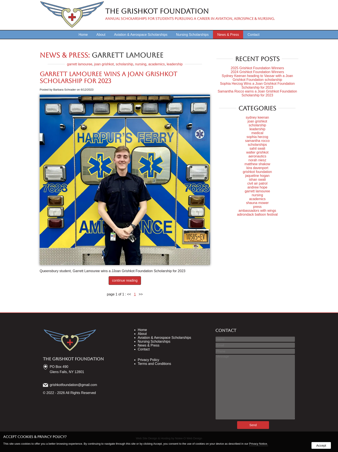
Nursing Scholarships (192, 34)
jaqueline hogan (257, 175)
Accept (321, 445)
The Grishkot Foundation (73, 358)
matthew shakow (257, 164)
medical (257, 133)
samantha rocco (257, 141)
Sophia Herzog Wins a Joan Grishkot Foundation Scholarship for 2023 (257, 85)
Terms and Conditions (154, 364)
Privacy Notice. (258, 443)
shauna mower (257, 203)
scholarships (257, 144)
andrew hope (257, 187)
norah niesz (257, 160)
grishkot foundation (257, 172)
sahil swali (257, 148)
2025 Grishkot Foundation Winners (257, 68)
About (100, 34)
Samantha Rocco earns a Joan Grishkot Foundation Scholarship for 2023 (257, 93)
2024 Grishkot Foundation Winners (257, 72)
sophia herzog (257, 137)
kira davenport (257, 168)
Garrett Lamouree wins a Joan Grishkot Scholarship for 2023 (108, 77)
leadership (175, 64)
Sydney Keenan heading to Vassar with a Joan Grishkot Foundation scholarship (257, 78)
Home (83, 34)
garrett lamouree (79, 64)
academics (156, 64)
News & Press (228, 34)
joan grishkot (104, 64)
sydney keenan (257, 117)
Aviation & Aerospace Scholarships (140, 34)
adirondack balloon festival (257, 214)
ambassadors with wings (257, 210)
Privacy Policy (148, 360)
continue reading (125, 280)
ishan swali (257, 179)
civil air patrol (257, 183)
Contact (253, 34)
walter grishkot (257, 152)
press (257, 207)
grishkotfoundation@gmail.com (73, 385)
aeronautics (257, 156)
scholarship (124, 64)
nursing (140, 64)
